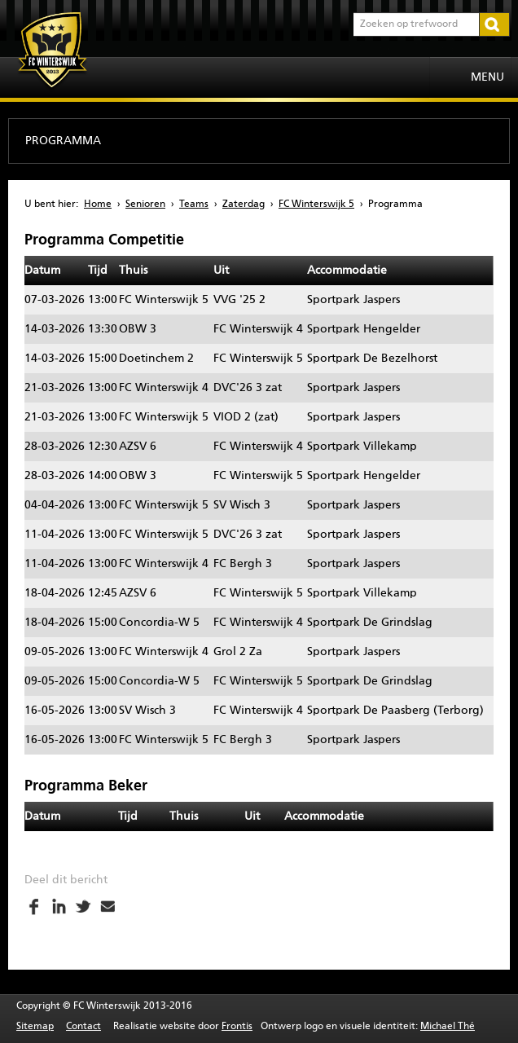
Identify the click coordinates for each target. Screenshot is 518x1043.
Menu (487, 77)
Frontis (237, 1027)
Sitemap (35, 1027)
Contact (83, 1027)
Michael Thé (447, 1027)
